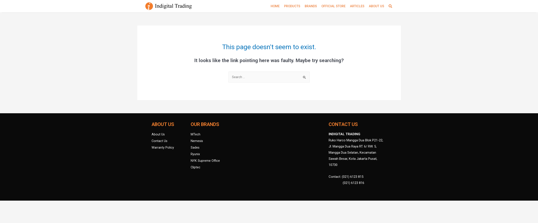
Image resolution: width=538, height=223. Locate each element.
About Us (158, 135)
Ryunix (195, 155)
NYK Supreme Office (205, 161)
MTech (195, 135)
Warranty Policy (163, 148)
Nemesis (197, 142)
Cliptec (196, 168)
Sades (195, 148)
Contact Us (160, 142)
